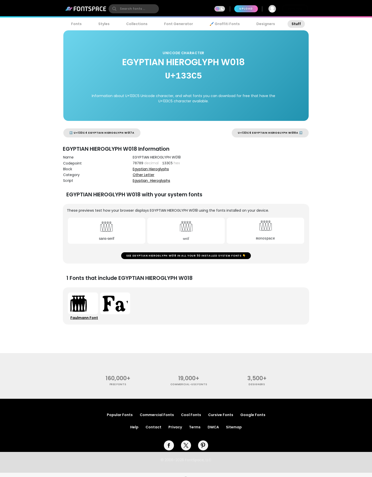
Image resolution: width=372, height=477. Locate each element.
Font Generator (178, 23)
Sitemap (234, 431)
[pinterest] (203, 450)
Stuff (296, 23)
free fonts (118, 388)
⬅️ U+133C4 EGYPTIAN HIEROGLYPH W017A (101, 133)
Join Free (295, 9)
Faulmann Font (85, 320)
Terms (195, 431)
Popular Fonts (120, 419)
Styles (104, 23)
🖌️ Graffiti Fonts (225, 23)
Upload (246, 9)
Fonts (76, 23)
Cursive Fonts (220, 419)
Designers (265, 23)
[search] (134, 8)
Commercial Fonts (157, 419)
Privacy (175, 431)
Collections (137, 23)
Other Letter (143, 174)
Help (134, 431)
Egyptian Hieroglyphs (151, 169)
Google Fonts (252, 419)
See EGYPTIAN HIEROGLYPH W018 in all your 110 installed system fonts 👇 (186, 257)
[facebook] (169, 450)
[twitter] (186, 450)
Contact (153, 431)
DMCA (213, 431)
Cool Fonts (191, 419)
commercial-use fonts (188, 388)
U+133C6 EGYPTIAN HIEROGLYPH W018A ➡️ (270, 133)
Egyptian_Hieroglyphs (151, 180)
